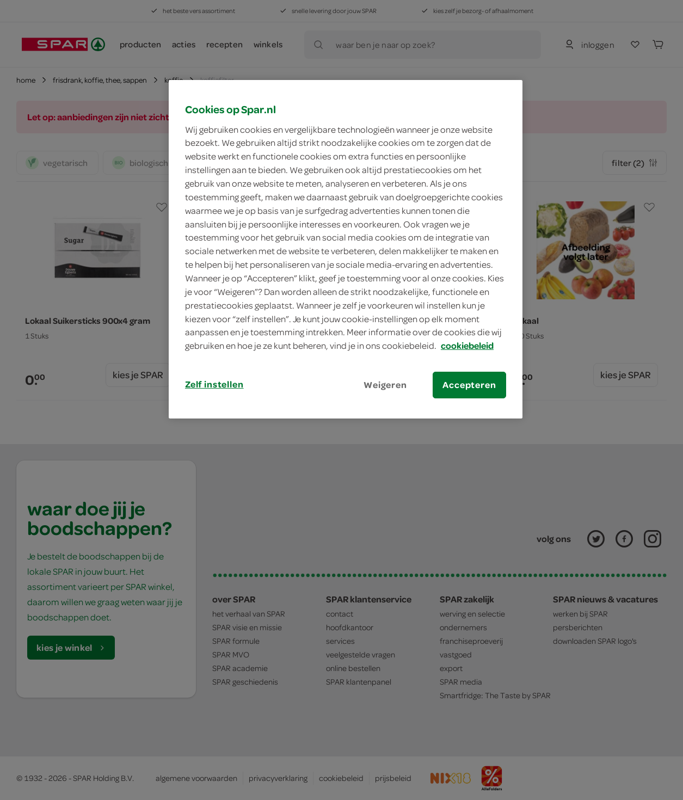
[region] (345, 249)
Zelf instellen (214, 384)
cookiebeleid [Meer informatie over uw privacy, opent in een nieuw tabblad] (467, 346)
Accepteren (469, 385)
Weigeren (385, 385)
